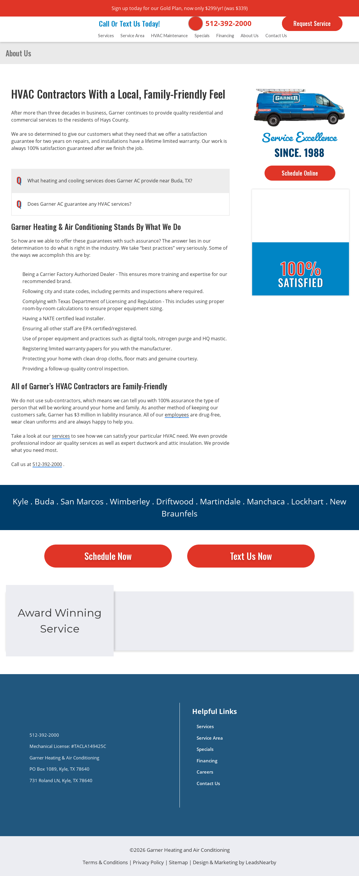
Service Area (132, 35)
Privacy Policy (148, 862)
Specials (202, 35)
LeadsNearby (261, 862)
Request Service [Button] (312, 23)
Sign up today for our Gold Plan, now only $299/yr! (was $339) (180, 8)
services (61, 436)
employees (177, 414)
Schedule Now (108, 556)
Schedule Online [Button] (300, 173)
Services (106, 35)
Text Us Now (251, 556)
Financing (225, 35)
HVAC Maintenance (169, 35)
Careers (205, 772)
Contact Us (276, 35)
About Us (250, 35)
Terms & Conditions (105, 862)
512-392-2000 (228, 23)
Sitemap (178, 862)
